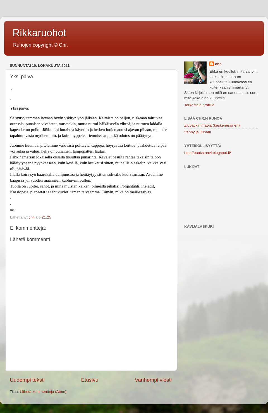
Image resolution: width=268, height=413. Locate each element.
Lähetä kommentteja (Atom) (43, 392)
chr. (218, 64)
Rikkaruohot (39, 33)
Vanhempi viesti (153, 380)
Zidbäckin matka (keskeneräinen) (212, 125)
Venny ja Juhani (197, 132)
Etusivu (90, 380)
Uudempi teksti (27, 380)
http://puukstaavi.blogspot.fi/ (207, 153)
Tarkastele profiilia (199, 105)
